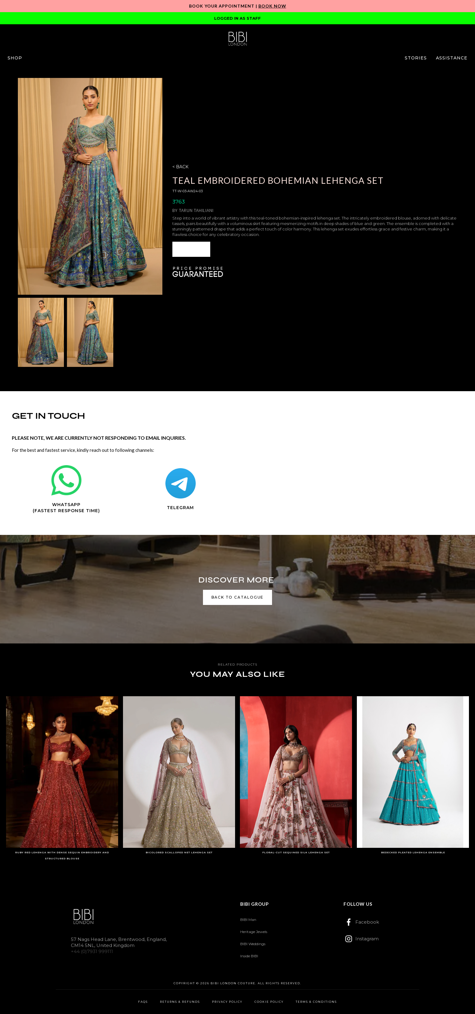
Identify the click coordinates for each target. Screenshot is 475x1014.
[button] (15, 58)
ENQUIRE (191, 249)
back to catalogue (237, 597)
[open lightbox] (90, 186)
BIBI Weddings (252, 944)
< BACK (180, 167)
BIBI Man (248, 919)
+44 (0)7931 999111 (92, 951)
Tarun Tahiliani (196, 210)
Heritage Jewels (253, 931)
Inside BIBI (249, 956)
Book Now (272, 5)
